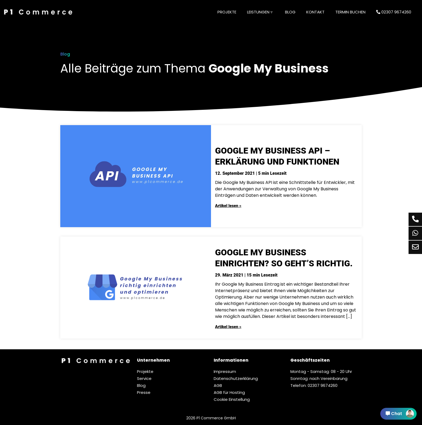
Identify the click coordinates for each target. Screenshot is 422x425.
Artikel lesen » (228, 205)
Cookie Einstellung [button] (232, 399)
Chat (400, 414)
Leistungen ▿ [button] (260, 12)
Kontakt (315, 12)
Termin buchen (350, 12)
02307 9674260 (393, 12)
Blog (290, 12)
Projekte (226, 12)
